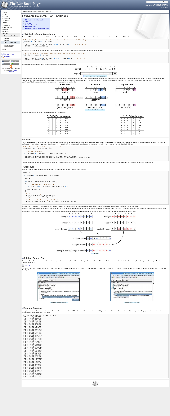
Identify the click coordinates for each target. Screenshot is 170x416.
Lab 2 (7, 40)
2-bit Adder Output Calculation (34, 20)
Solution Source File (31, 25)
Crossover (28, 23)
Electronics (6, 21)
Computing (6, 18)
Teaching (6, 34)
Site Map (7, 56)
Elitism (27, 21)
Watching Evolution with (37, 28)
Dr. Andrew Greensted (161, 4)
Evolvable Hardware (11, 36)
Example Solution (30, 26)
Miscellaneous (7, 27)
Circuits (5, 16)
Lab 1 (7, 38)
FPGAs (5, 23)
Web (4, 49)
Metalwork (6, 25)
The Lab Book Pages (25, 4)
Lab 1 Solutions (10, 42)
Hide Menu (164, 7)
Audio (5, 14)
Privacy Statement (12, 70)
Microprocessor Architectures (9, 46)
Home (5, 12)
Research (6, 29)
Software (6, 31)
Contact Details (9, 54)
